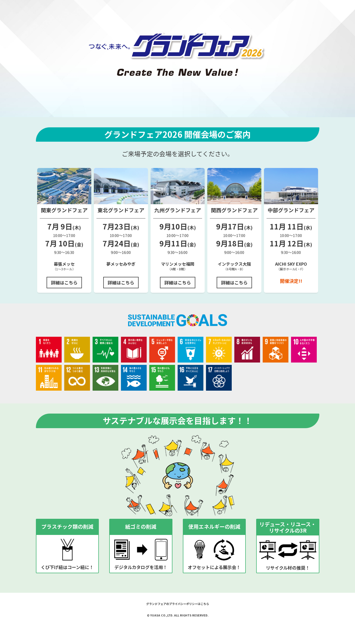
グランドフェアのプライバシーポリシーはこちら (177, 604)
